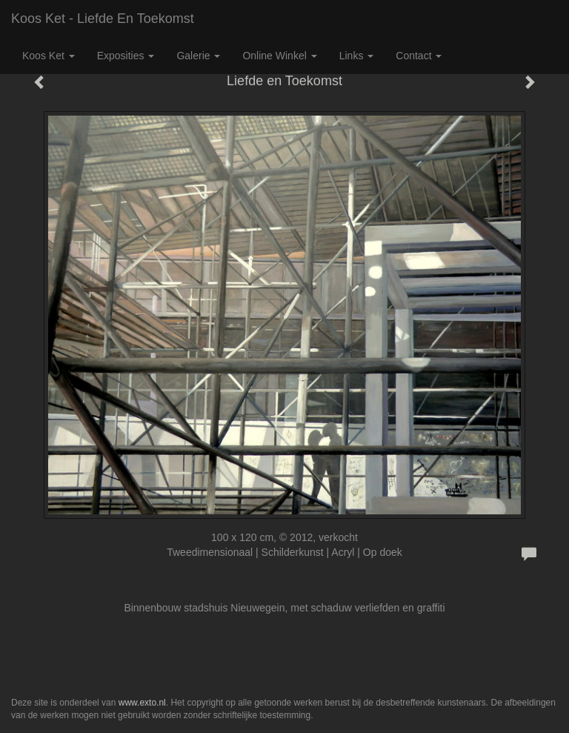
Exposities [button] (126, 56)
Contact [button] (419, 56)
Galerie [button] (198, 56)
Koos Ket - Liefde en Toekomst (102, 18)
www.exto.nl (142, 702)
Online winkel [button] (279, 56)
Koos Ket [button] (48, 56)
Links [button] (356, 56)
